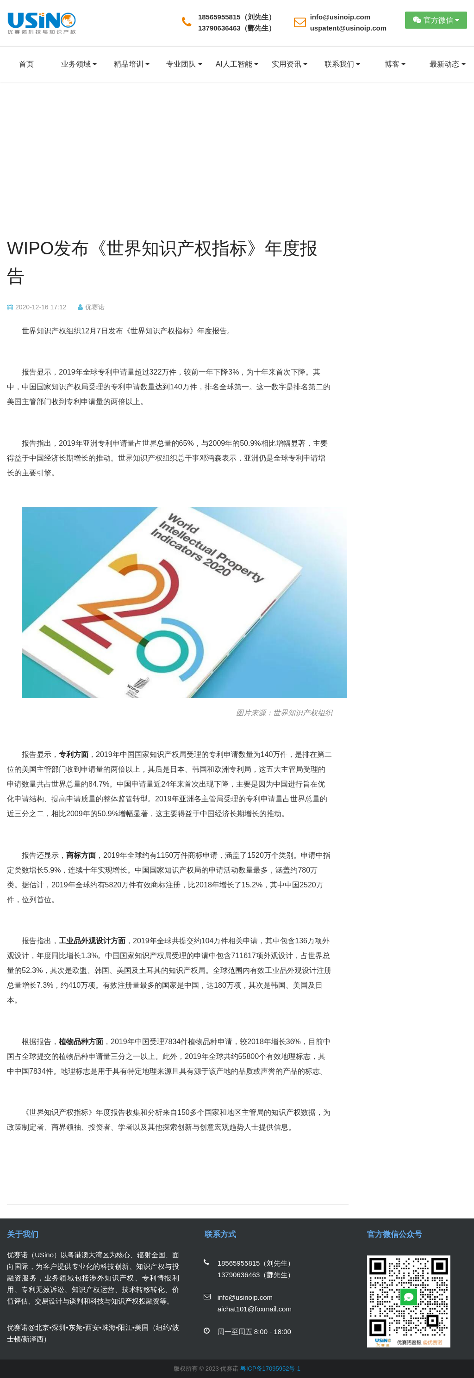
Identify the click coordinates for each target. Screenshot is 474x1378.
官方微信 (436, 20)
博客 (395, 64)
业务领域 (79, 64)
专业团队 (184, 64)
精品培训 (132, 64)
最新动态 (447, 64)
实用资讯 (289, 64)
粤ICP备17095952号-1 (270, 1368)
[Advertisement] (169, 165)
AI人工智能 (237, 64)
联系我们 (342, 64)
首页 (26, 64)
